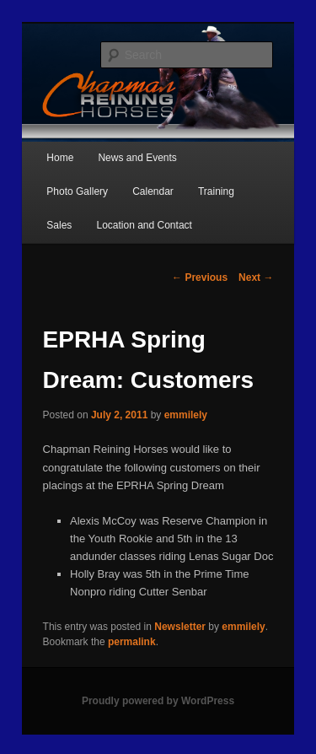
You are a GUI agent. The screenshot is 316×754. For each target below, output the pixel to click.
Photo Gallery (77, 191)
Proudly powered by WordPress (158, 701)
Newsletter (180, 627)
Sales (59, 225)
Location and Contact (143, 225)
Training (216, 191)
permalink (132, 642)
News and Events (137, 158)
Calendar (153, 191)
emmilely (185, 415)
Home (59, 158)
